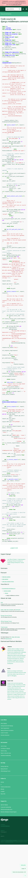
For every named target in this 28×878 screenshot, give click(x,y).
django (6, 593)
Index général (5, 579)
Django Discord (4, 768)
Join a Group (3, 746)
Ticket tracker (4, 627)
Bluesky (2, 789)
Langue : (24, 868)
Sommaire (17, 609)
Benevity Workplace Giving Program (8, 811)
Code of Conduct (4, 732)
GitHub (2, 782)
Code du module (7, 590)
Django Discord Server (6, 615)
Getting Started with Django (7, 725)
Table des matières (6, 576)
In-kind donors (5, 826)
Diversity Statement (5, 735)
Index (2, 609)
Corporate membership (6, 807)
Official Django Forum (6, 621)
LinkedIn (2, 791)
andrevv (4, 836)
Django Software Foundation (7, 730)
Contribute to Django (5, 748)
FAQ (2, 602)
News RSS (3, 793)
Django (2, 9)
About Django (4, 723)
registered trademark (9, 841)
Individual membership (6, 755)
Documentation (6, 14)
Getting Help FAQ (4, 766)
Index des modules (8, 609)
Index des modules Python (8, 581)
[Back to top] (25, 875)
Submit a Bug (4, 750)
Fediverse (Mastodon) (5, 786)
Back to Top (14, 548)
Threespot (4, 832)
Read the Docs (8, 638)
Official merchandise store (6, 809)
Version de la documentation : (19, 872)
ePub (18, 637)
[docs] (4, 61)
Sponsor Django (4, 804)
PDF (16, 637)
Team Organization (5, 728)
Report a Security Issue (6, 753)
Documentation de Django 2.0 (8, 588)
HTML (13, 637)
